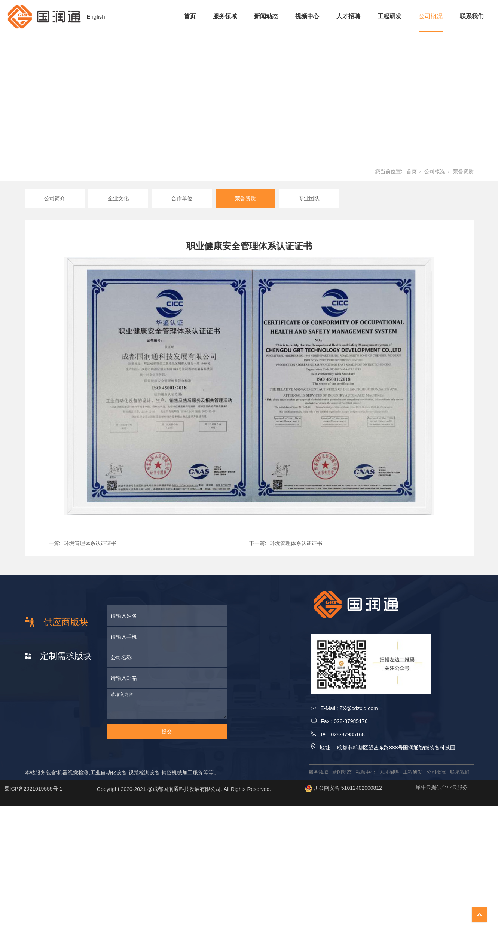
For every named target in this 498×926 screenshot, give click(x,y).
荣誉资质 (463, 171)
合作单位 (181, 198)
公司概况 (431, 16)
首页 (190, 16)
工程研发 (389, 16)
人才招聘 (348, 16)
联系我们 (472, 16)
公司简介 (54, 198)
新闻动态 (266, 16)
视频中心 (307, 16)
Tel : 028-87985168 (338, 734)
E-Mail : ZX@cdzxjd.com (344, 708)
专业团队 (309, 198)
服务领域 (225, 16)
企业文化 (118, 198)
